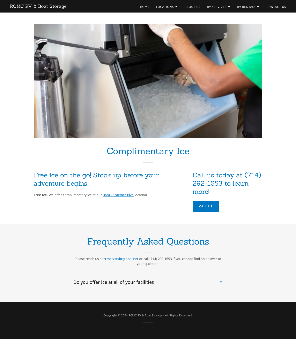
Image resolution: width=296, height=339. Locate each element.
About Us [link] (192, 7)
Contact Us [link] (276, 7)
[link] (38, 6)
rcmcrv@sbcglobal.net (121, 258)
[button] (167, 6)
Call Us (206, 206)
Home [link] (144, 7)
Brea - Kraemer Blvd (118, 195)
